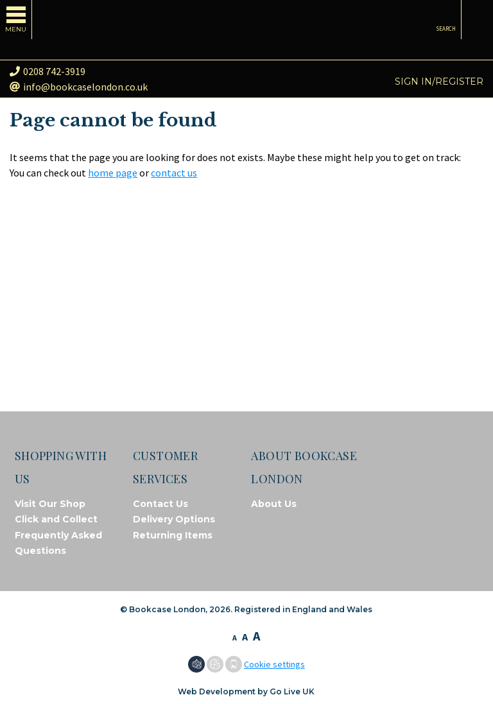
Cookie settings (274, 664)
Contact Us (160, 504)
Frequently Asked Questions (58, 543)
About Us (274, 504)
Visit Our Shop (50, 504)
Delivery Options (174, 519)
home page (112, 172)
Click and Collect (56, 519)
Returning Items (172, 535)
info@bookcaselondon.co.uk (79, 86)
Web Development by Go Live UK (246, 691)
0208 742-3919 (47, 71)
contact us (174, 172)
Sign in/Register (439, 81)
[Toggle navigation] (16, 19)
